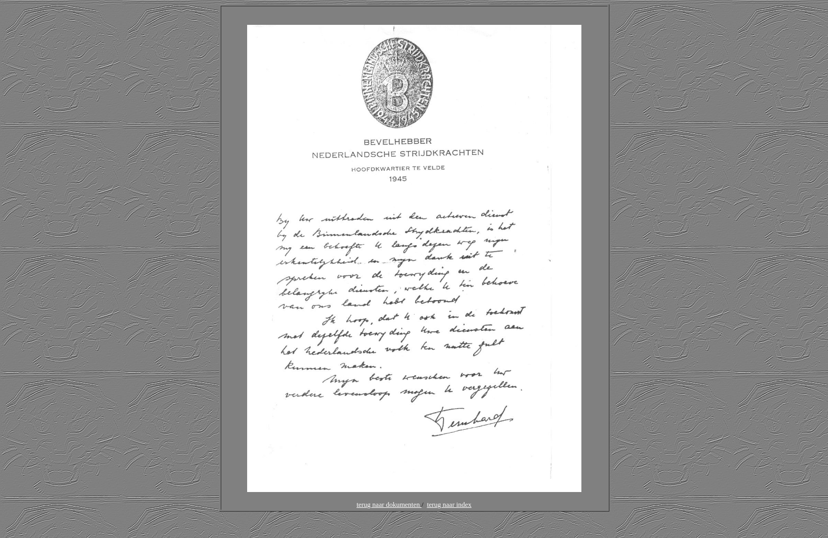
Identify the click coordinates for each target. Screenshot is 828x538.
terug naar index (449, 504)
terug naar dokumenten (388, 504)
